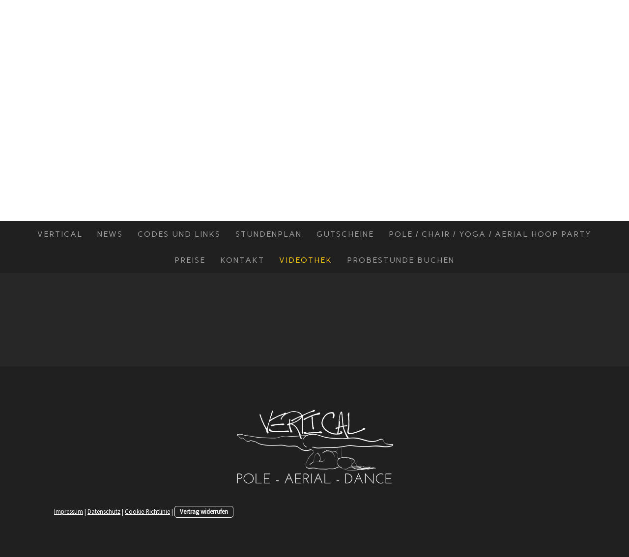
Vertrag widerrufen (204, 511)
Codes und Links (179, 234)
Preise (189, 260)
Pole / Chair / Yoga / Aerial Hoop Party (490, 234)
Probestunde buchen (401, 260)
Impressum (68, 511)
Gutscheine (345, 234)
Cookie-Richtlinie (147, 511)
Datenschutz (103, 511)
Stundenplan (268, 234)
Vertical (60, 234)
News (110, 234)
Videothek (305, 260)
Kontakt (242, 260)
